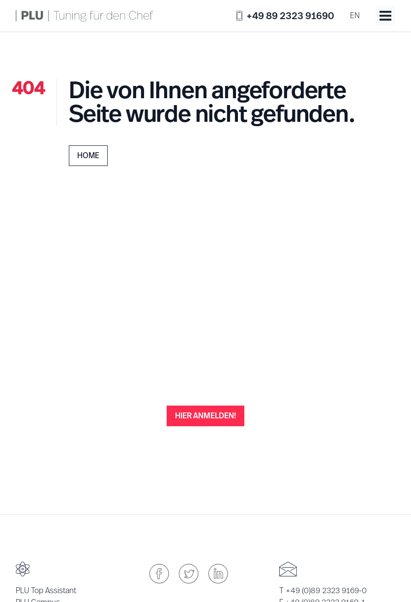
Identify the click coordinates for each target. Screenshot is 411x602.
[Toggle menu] (385, 16)
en (355, 15)
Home (88, 155)
